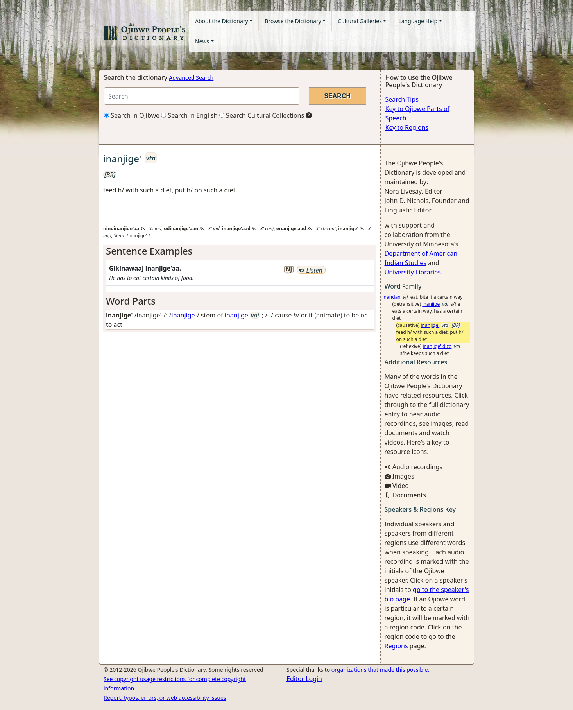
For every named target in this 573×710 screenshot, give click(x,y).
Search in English (189, 115)
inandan (392, 297)
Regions (396, 646)
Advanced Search (191, 77)
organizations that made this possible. (380, 669)
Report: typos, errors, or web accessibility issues (165, 697)
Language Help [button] (417, 21)
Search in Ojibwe (131, 115)
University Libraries (413, 272)
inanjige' (430, 325)
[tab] (240, 251)
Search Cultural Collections (261, 115)
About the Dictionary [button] (221, 21)
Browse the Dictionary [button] (293, 21)
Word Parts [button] (131, 300)
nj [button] (289, 269)
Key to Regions (407, 127)
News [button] (202, 41)
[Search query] (201, 96)
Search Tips (402, 99)
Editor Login (304, 678)
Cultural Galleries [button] (360, 21)
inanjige (183, 315)
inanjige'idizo (437, 346)
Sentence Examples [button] (149, 250)
